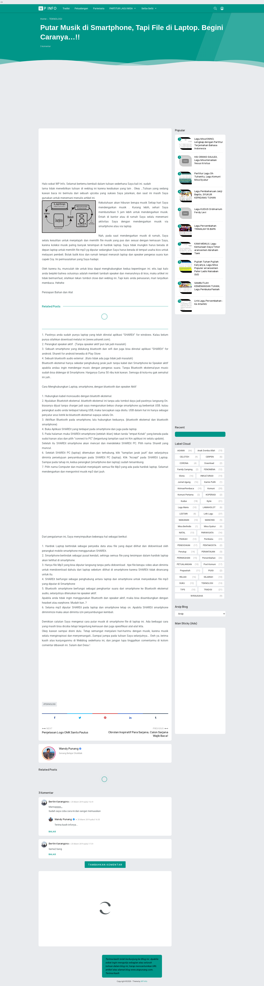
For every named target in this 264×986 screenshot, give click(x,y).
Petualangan (81, 8)
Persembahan (209, 558)
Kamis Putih (210, 482)
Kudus (184, 501)
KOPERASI (211, 494)
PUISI (211, 570)
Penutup (182, 551)
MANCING (210, 520)
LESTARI (183, 513)
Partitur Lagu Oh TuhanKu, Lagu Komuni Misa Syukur (207, 176)
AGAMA (181, 450)
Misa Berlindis (184, 526)
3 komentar (45, 46)
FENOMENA (209, 469)
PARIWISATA (207, 532)
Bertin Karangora (59, 801)
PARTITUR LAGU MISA (121, 8)
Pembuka (208, 539)
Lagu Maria (183, 507)
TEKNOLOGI (50, 704)
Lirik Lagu (208, 513)
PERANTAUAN (208, 551)
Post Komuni (210, 564)
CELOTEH (184, 457)
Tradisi (66, 8)
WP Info (48, 8)
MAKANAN (184, 520)
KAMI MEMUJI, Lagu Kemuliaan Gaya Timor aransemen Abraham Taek (207, 248)
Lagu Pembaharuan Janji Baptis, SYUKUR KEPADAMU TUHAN (208, 194)
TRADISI (208, 589)
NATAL (182, 532)
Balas (52, 831)
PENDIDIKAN (183, 545)
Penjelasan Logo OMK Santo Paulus (65, 732)
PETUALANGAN (184, 564)
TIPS (182, 589)
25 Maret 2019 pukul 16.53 (89, 819)
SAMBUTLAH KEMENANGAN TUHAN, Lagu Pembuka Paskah (207, 286)
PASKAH (183, 539)
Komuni (211, 488)
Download (209, 463)
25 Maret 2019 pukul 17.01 (82, 844)
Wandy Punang (69, 748)
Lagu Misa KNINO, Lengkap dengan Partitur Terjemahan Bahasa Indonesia (208, 143)
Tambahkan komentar (105, 864)
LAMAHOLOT (209, 507)
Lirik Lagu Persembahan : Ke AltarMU (208, 302)
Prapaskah (185, 570)
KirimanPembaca (186, 488)
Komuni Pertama (185, 494)
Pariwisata (98, 8)
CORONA (184, 463)
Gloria (182, 476)
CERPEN (210, 457)
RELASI (183, 577)
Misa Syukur (210, 526)
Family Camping (184, 469)
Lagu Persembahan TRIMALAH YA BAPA (205, 227)
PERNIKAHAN (183, 558)
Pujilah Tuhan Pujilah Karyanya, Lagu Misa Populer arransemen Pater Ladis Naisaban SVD (206, 268)
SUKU (182, 583)
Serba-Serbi (147, 8)
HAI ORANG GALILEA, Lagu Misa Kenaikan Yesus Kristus (206, 160)
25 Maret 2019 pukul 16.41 (82, 802)
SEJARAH (208, 577)
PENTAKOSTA (209, 545)
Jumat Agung (184, 482)
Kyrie (209, 501)
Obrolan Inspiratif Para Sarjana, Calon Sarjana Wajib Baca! (138, 734)
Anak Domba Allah (206, 450)
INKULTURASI (206, 476)
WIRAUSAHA (197, 596)
